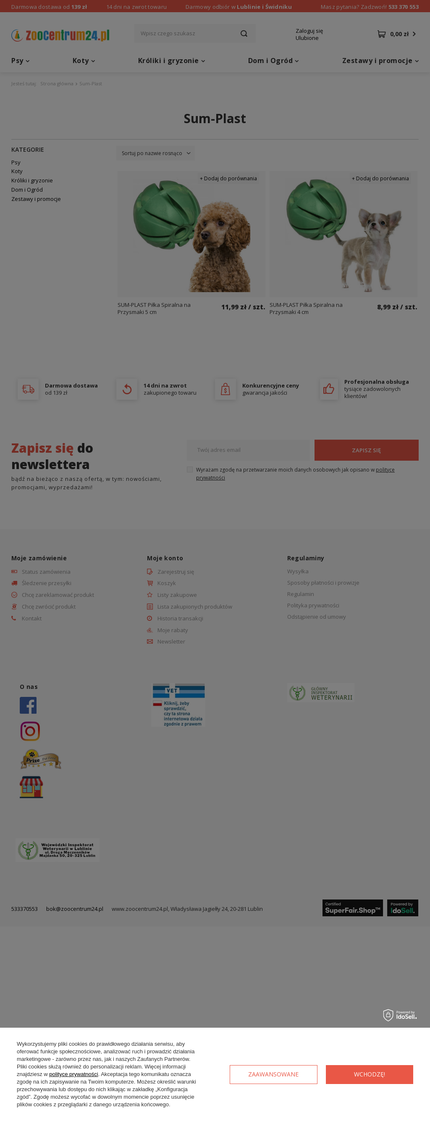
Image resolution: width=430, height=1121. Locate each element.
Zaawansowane (273, 1074)
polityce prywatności (73, 1074)
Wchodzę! (369, 1074)
